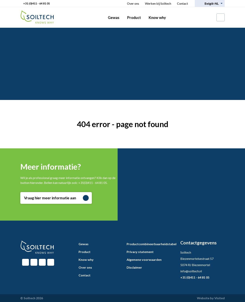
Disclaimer (134, 267)
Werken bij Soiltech (158, 3)
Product (134, 17)
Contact (182, 3)
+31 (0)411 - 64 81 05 (36, 3)
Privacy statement (140, 252)
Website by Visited (211, 298)
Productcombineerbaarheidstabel (151, 244)
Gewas (113, 17)
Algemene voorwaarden (144, 259)
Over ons (133, 3)
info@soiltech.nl (191, 271)
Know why (157, 17)
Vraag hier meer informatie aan (56, 198)
